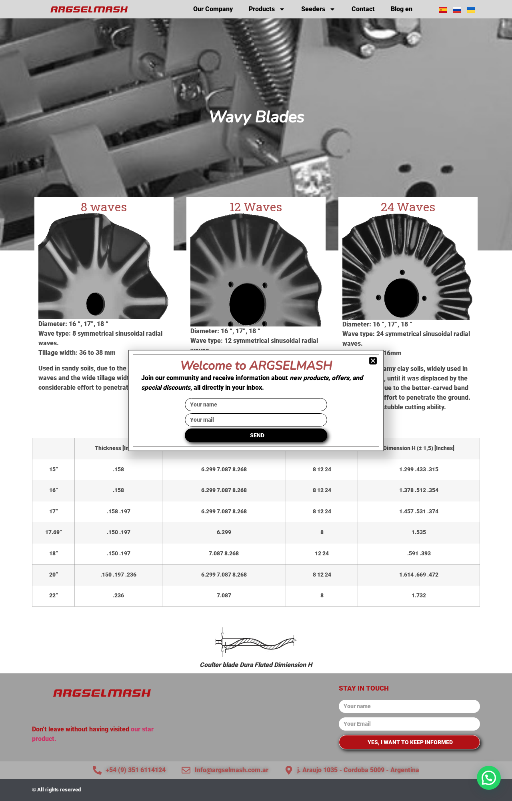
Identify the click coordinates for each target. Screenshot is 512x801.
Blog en (401, 9)
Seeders (318, 9)
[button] (489, 778)
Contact (363, 9)
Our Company (213, 9)
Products (267, 9)
